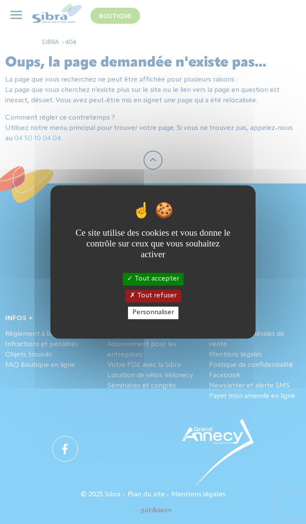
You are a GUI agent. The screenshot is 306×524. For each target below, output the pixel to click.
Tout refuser (153, 295)
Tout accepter (153, 278)
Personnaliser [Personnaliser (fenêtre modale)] (153, 312)
